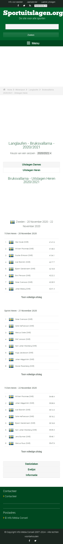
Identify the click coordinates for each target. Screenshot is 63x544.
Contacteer (11, 496)
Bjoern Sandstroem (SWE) (25, 268)
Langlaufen (33, 89)
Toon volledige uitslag (31, 297)
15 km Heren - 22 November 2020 (20, 387)
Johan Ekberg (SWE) (23, 289)
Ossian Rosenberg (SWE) (24, 366)
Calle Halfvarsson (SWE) (24, 326)
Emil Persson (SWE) (23, 275)
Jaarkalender (32, 2)
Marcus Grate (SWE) (23, 332)
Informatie (31, 475)
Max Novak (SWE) (22, 242)
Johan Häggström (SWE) (24, 359)
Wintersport (20, 89)
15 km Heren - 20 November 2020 (20, 233)
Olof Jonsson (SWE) (22, 339)
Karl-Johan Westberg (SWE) (26, 346)
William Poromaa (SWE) (24, 248)
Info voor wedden (15, 2)
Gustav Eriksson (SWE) (24, 255)
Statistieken (31, 464)
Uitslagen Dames (31, 164)
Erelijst (31, 469)
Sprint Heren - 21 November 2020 (20, 310)
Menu (33, 43)
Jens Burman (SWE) (23, 436)
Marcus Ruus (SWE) (22, 443)
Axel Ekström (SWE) (22, 262)
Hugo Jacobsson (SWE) (24, 352)
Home (9, 89)
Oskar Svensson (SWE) (24, 282)
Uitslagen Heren (31, 170)
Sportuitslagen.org (33, 13)
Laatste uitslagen (48, 2)
